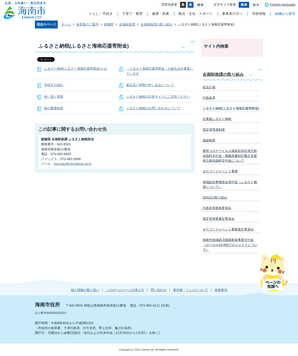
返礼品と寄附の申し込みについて (150, 85)
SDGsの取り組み (215, 197)
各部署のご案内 (87, 24)
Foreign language (282, 4)
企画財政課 (127, 24)
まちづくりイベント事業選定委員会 (228, 229)
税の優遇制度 (53, 108)
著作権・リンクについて (190, 290)
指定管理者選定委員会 (219, 218)
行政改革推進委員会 (217, 208)
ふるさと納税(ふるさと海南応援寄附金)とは (75, 68)
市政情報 (259, 13)
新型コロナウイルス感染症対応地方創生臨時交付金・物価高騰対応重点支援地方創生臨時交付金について (230, 155)
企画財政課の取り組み (157, 24)
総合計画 (209, 87)
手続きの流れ (53, 85)
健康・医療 (160, 13)
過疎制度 (209, 140)
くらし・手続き (101, 13)
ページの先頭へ (274, 273)
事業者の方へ (232, 13)
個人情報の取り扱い (85, 290)
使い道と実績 (53, 96)
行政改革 (209, 98)
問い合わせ (159, 290)
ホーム (66, 24)
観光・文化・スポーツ (195, 13)
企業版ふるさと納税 (217, 119)
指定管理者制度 (214, 129)
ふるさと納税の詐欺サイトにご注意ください (158, 96)
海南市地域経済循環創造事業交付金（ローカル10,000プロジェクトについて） (230, 244)
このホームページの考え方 (125, 290)
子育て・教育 (132, 13)
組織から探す (285, 13)
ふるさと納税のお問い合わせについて (153, 108)
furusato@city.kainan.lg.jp (72, 164)
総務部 (109, 24)
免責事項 (220, 290)
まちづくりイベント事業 (220, 171)
